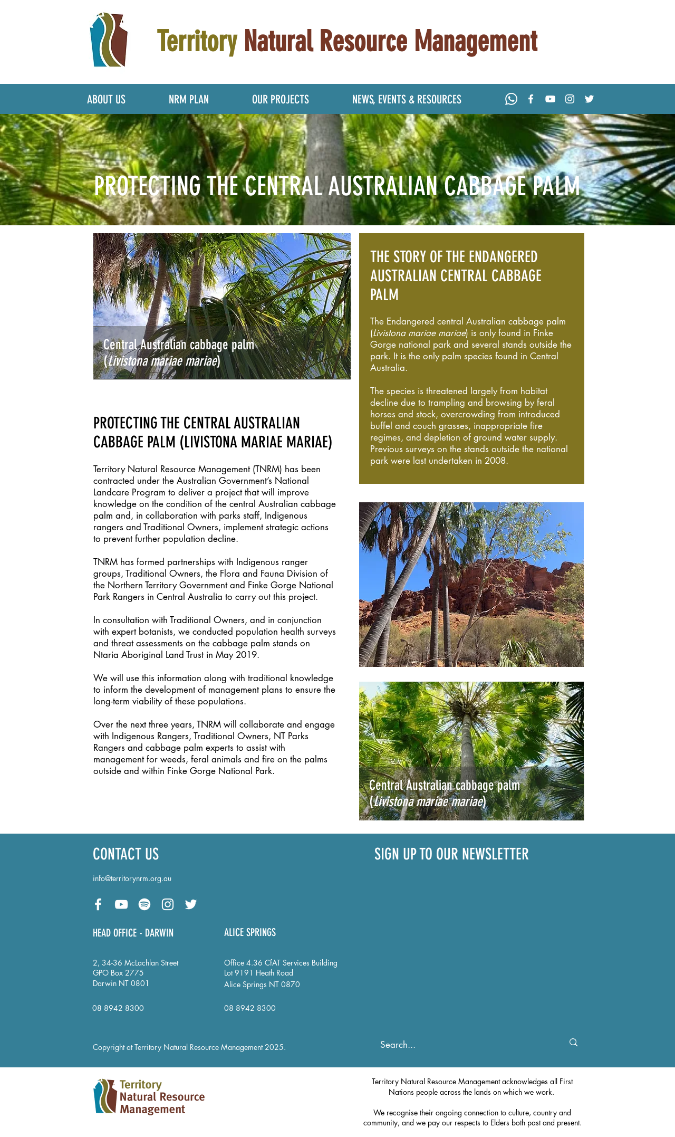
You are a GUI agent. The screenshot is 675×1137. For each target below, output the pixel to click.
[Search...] (462, 1045)
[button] (119, 100)
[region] (471, 358)
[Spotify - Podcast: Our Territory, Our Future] (144, 904)
